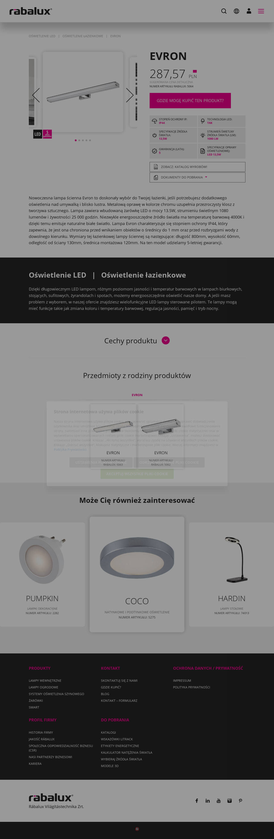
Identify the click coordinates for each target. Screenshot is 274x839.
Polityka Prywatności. (70, 425)
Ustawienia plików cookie (101, 438)
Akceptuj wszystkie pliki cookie (137, 449)
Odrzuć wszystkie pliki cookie (169, 438)
